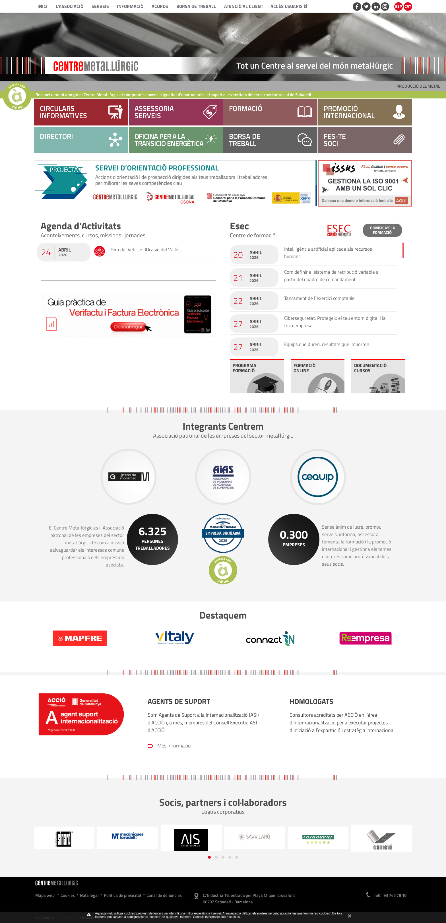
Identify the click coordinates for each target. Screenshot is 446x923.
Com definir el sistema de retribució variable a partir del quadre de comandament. (331, 275)
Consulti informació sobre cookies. (217, 916)
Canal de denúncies (164, 895)
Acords (160, 6)
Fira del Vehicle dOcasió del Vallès (146, 249)
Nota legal (89, 895)
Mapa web (45, 895)
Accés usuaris (289, 6)
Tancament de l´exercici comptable (319, 298)
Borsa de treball (196, 6)
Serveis (100, 6)
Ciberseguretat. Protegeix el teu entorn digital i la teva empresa (335, 321)
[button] (209, 857)
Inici (43, 6)
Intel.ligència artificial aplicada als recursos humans (328, 252)
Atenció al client (243, 6)
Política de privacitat (122, 895)
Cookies (68, 895)
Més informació (174, 745)
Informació (130, 6)
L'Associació (69, 6)
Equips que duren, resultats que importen (326, 344)
